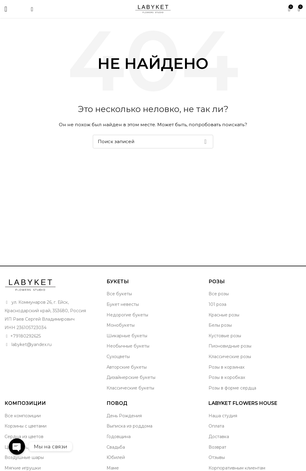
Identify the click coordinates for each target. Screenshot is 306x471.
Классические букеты (130, 388)
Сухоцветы (118, 356)
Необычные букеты (128, 346)
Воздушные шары (24, 457)
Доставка (219, 436)
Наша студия (223, 415)
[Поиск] (153, 142)
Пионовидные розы (230, 346)
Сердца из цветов (24, 436)
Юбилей (116, 457)
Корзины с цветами (25, 426)
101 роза (217, 304)
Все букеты (119, 293)
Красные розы (224, 315)
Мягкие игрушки (23, 468)
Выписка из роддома (129, 426)
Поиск (205, 142)
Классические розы (230, 356)
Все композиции (23, 415)
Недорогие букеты (127, 315)
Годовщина (119, 436)
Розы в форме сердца (232, 388)
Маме (113, 468)
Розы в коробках (227, 377)
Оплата (216, 426)
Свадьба (116, 447)
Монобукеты (121, 325)
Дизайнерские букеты (131, 377)
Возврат (217, 447)
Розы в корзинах (226, 367)
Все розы (219, 293)
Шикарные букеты (127, 335)
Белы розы (220, 325)
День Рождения (124, 415)
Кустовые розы (225, 335)
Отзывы (217, 457)
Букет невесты (123, 304)
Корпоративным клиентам (237, 468)
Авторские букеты (127, 367)
